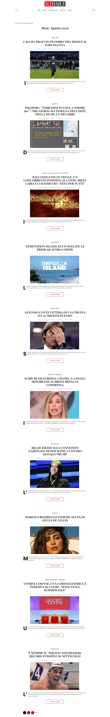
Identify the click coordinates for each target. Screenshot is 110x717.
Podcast (70, 9)
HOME (39, 9)
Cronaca (57, 307)
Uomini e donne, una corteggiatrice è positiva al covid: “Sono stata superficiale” (55, 586)
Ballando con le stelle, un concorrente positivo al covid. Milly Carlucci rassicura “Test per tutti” (55, 179)
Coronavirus (65, 172)
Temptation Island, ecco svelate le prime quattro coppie (55, 247)
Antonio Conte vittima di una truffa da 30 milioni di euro (55, 313)
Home (16, 22)
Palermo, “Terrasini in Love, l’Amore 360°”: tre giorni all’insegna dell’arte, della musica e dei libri (55, 110)
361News (44, 9)
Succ (36, 712)
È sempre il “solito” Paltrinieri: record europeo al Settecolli (55, 653)
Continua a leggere (55, 89)
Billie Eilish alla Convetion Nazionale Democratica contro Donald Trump (55, 450)
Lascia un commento (68, 48)
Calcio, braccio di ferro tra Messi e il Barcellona (55, 42)
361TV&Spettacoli (53, 9)
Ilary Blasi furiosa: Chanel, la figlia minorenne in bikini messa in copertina (55, 381)
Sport (57, 37)
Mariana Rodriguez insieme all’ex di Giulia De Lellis (55, 517)
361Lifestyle (63, 9)
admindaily (59, 48)
